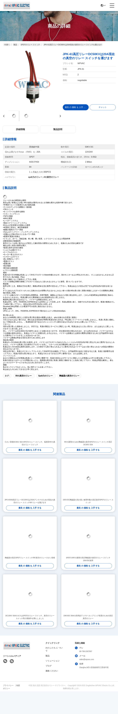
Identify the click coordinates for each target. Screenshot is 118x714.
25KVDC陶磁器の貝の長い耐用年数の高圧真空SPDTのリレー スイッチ (88, 501)
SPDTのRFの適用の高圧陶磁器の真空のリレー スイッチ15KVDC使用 (88, 559)
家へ (7, 45)
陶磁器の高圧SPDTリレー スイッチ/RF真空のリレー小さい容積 (30, 558)
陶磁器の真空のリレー (69, 376)
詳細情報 (20, 129)
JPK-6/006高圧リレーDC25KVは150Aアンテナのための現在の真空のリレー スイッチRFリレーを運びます (30, 501)
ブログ (49, 666)
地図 (18, 685)
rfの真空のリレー (24, 376)
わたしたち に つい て (54, 649)
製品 (15, 45)
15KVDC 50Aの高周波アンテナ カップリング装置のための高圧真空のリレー (88, 617)
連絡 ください (52, 671)
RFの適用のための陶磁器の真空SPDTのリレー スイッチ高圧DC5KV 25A (88, 443)
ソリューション (53, 661)
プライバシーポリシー (8, 686)
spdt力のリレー (45, 376)
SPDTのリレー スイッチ (30, 45)
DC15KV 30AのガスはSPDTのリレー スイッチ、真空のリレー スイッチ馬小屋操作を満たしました (30, 617)
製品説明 (57, 129)
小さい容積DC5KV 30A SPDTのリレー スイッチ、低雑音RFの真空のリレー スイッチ (30, 443)
